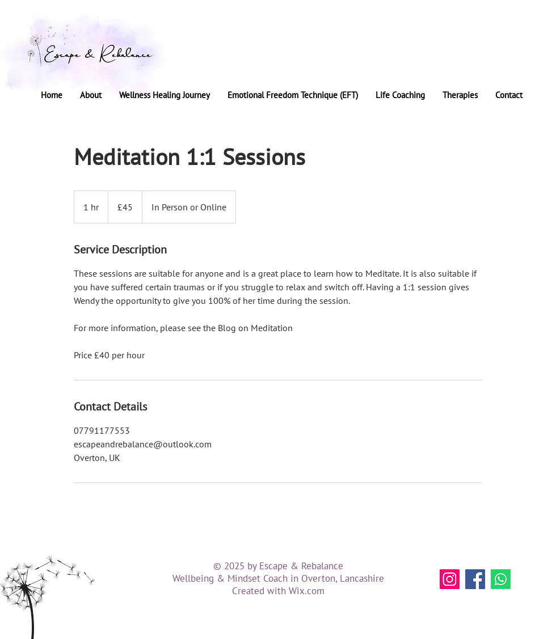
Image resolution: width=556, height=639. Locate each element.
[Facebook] (475, 579)
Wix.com (307, 591)
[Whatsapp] (501, 579)
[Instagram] (450, 579)
